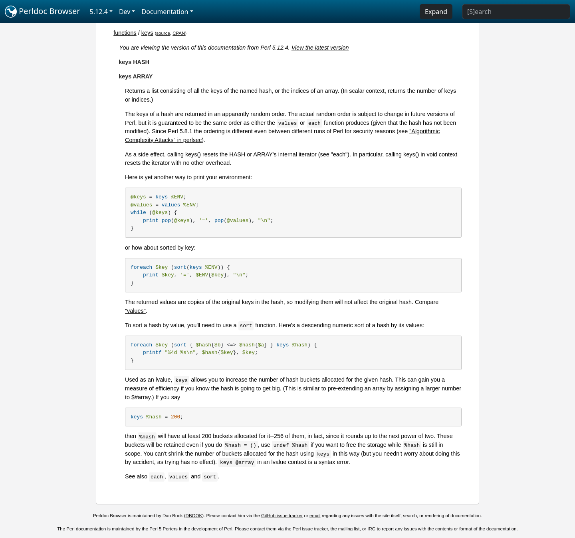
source (163, 33)
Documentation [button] (164, 11)
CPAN (178, 33)
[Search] (516, 11)
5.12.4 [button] (99, 11)
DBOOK (194, 515)
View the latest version (320, 47)
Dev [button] (125, 11)
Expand (436, 11)
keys (147, 33)
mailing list (349, 528)
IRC (371, 528)
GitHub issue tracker (282, 515)
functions (125, 33)
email (315, 515)
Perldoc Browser (42, 12)
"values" (135, 311)
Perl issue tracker (310, 528)
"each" (339, 154)
